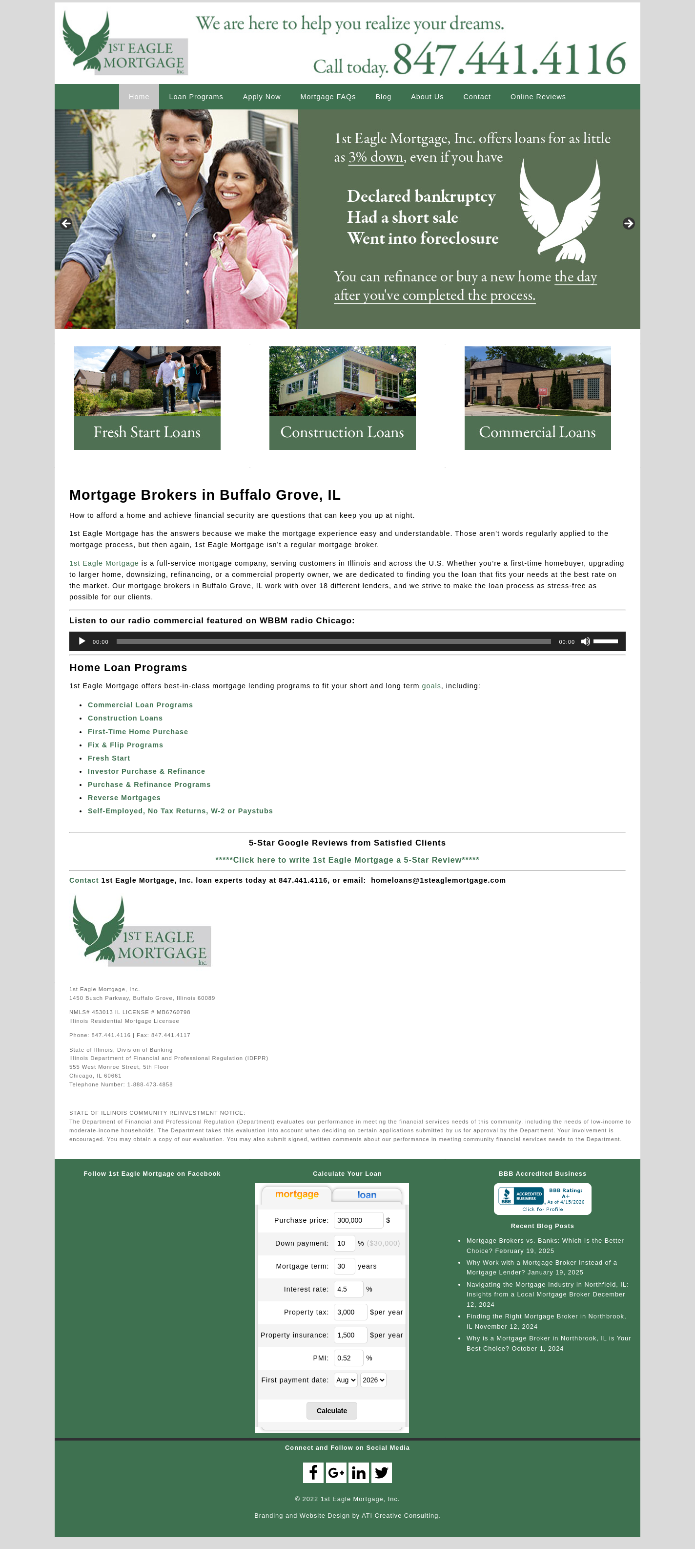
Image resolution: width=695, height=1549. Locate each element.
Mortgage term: (302, 1266)
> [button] (628, 224)
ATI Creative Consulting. (401, 1515)
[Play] (82, 641)
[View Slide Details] (347, 219)
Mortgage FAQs (328, 97)
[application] (347, 641)
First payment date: (295, 1380)
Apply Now (262, 97)
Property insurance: (295, 1335)
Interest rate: (306, 1289)
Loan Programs (196, 97)
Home (139, 97)
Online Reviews (538, 97)
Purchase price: (301, 1220)
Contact (477, 97)
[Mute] (586, 641)
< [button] (67, 224)
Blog (383, 97)
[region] (347, 226)
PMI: (321, 1358)
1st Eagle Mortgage (104, 563)
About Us (427, 97)
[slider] (334, 641)
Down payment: (302, 1243)
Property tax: (306, 1312)
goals (431, 686)
